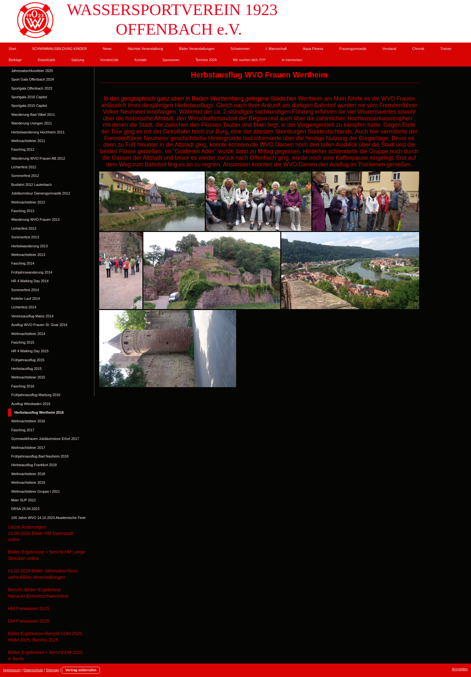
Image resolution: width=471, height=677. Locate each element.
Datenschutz (33, 670)
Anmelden (460, 669)
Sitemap (52, 670)
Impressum (11, 670)
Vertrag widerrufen (80, 670)
